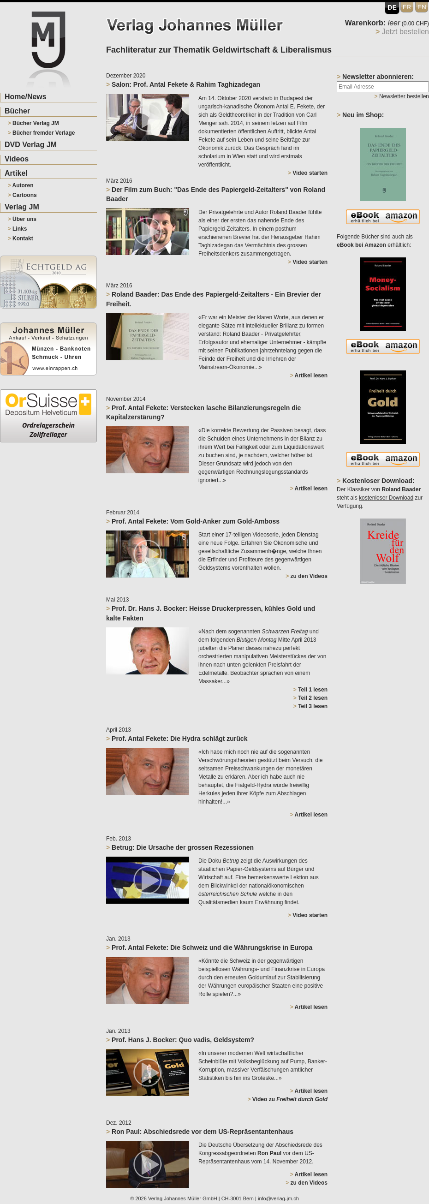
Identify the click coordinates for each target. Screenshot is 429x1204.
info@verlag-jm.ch (278, 1198)
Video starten (308, 173)
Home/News (26, 97)
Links (17, 229)
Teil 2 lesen (310, 698)
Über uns (22, 219)
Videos (17, 159)
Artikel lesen (309, 375)
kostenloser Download (386, 498)
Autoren (21, 185)
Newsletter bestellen (404, 96)
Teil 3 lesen (310, 706)
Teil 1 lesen (310, 689)
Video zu (288, 1099)
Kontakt (20, 238)
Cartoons (22, 195)
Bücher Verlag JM (33, 123)
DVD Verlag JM (31, 145)
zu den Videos (307, 576)
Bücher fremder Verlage (41, 133)
